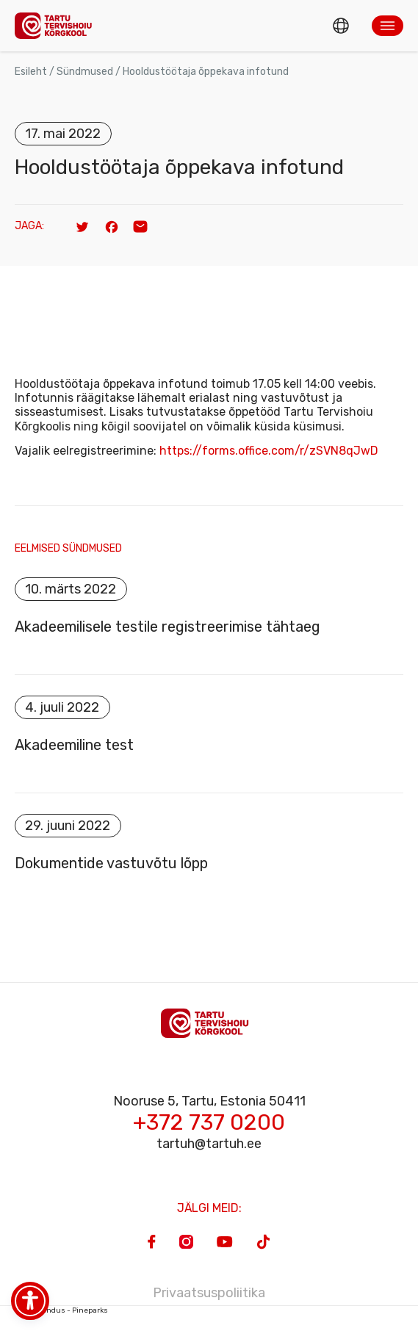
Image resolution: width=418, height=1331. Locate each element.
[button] (387, 25)
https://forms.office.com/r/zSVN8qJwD (268, 451)
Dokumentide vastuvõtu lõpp (111, 863)
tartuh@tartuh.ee (209, 1144)
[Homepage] (57, 25)
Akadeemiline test (74, 745)
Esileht (31, 71)
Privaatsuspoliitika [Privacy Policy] (209, 1293)
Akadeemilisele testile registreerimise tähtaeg (167, 626)
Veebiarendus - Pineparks (61, 1310)
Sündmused (85, 71)
